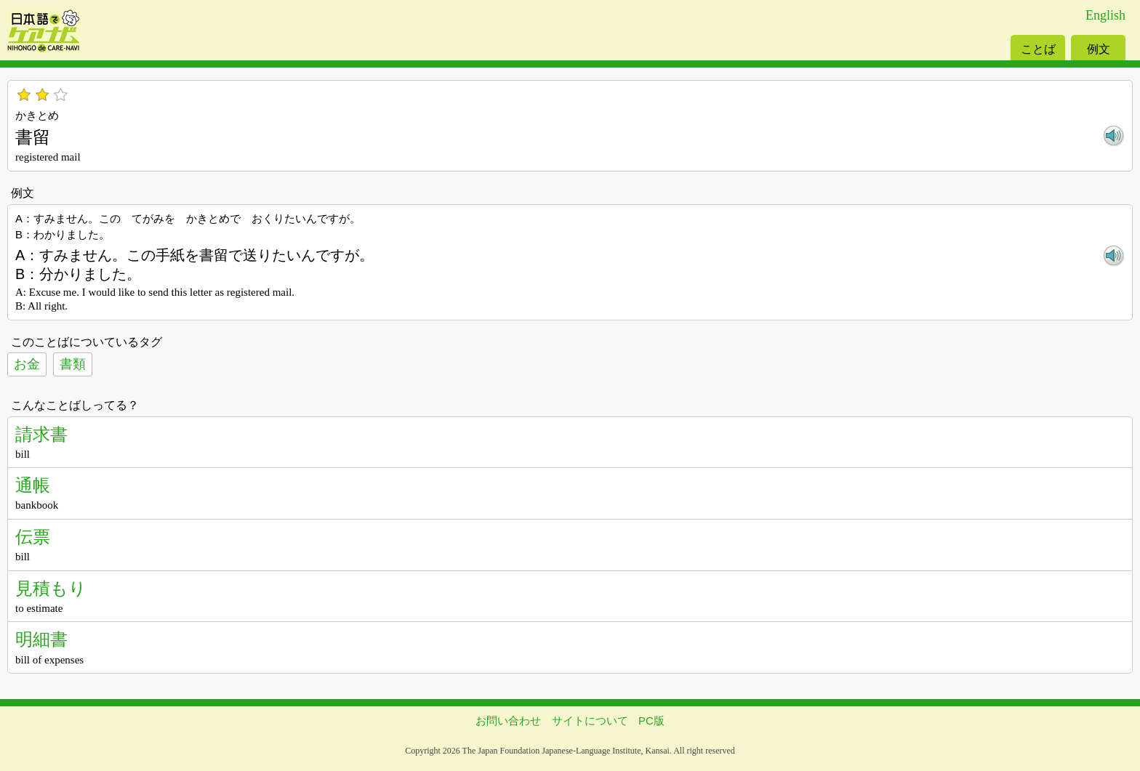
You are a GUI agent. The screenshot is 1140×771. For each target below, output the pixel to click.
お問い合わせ (508, 720)
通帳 (32, 485)
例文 (1098, 49)
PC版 (651, 720)
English (1105, 15)
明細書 (41, 639)
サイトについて (590, 720)
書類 (73, 364)
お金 (27, 364)
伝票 (32, 536)
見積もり (51, 588)
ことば (1038, 49)
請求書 (41, 434)
